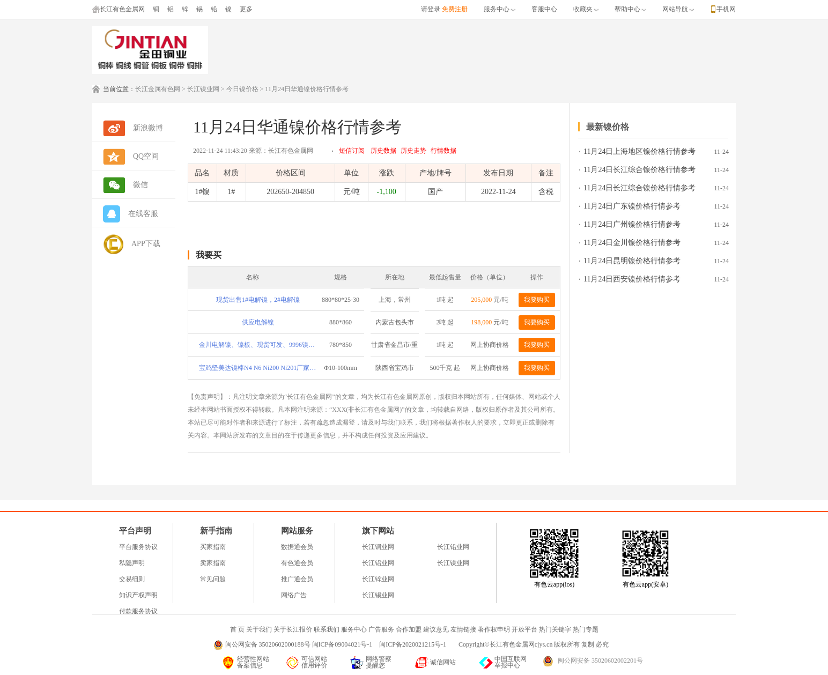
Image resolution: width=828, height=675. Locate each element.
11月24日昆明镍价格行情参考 (632, 261)
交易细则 (132, 579)
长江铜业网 (378, 547)
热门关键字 (555, 629)
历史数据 (383, 150)
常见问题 (213, 579)
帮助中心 (630, 9)
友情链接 (463, 629)
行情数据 (443, 150)
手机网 (726, 9)
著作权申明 (494, 629)
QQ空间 (146, 156)
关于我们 (259, 629)
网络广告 (294, 595)
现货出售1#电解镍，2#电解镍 (258, 299)
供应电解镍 (258, 322)
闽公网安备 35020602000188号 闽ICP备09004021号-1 (299, 644)
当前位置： (119, 89)
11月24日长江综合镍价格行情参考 (639, 170)
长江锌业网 (378, 579)
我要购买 (537, 299)
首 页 (237, 629)
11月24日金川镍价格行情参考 (632, 243)
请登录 (430, 9)
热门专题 (585, 629)
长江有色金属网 (118, 9)
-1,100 (386, 192)
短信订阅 (352, 150)
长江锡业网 (378, 595)
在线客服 (143, 214)
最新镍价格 (607, 126)
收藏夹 (585, 9)
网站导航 (678, 9)
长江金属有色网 (157, 89)
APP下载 (145, 244)
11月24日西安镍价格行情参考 (632, 279)
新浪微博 (148, 128)
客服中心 (544, 9)
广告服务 (381, 629)
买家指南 (213, 547)
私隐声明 (132, 563)
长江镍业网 (203, 89)
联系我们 (326, 629)
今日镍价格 (242, 89)
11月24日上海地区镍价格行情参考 (639, 151)
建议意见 (436, 629)
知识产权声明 (138, 595)
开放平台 (524, 629)
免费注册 (455, 9)
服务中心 (499, 9)
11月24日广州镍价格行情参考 (632, 224)
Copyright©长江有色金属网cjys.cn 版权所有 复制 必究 (534, 644)
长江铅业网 (453, 547)
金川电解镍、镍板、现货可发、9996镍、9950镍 (258, 344)
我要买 (208, 254)
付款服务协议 (138, 611)
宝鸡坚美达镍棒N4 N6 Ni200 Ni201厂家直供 (258, 368)
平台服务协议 (138, 547)
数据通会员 (297, 547)
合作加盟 (409, 629)
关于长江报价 (292, 629)
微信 (140, 185)
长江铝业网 (378, 563)
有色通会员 (297, 563)
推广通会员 (297, 579)
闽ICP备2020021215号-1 (413, 644)
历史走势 (413, 150)
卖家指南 (213, 563)
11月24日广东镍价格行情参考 (632, 206)
